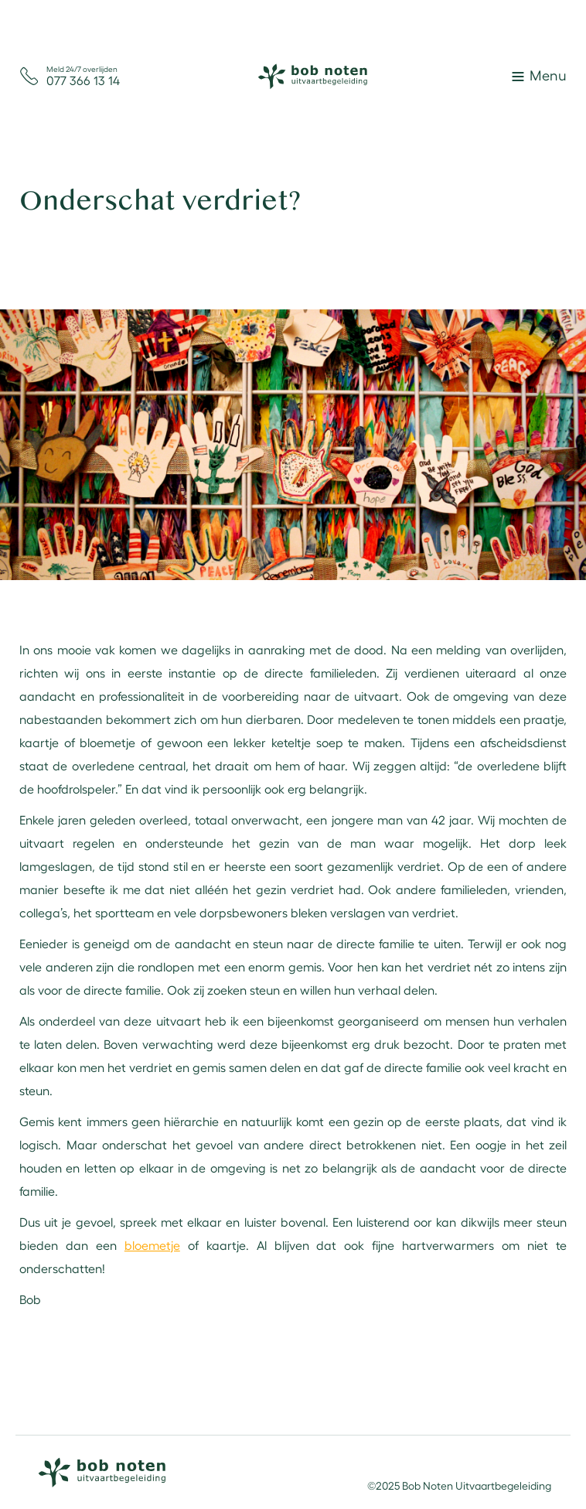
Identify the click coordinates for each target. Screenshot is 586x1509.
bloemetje (152, 1245)
